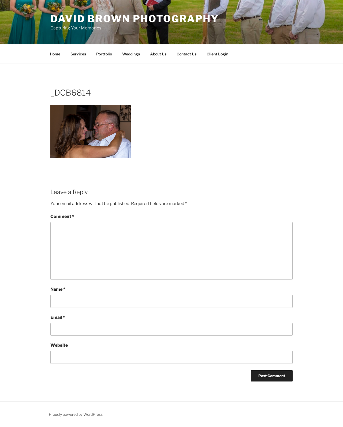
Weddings (131, 54)
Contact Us (186, 54)
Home (55, 54)
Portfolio (104, 54)
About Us (158, 54)
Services (78, 54)
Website (59, 345)
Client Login (217, 54)
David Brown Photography (134, 19)
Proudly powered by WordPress (76, 414)
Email (57, 317)
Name (57, 289)
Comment (62, 216)
